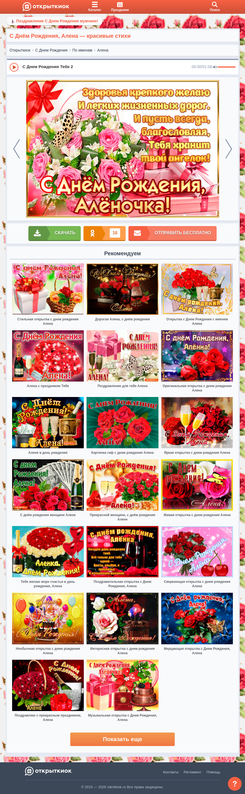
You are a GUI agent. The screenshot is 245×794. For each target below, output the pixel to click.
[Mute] (215, 67)
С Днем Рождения (51, 50)
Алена (103, 50)
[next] (228, 149)
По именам (82, 50)
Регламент (192, 772)
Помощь (213, 772)
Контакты (171, 772)
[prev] (16, 149)
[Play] (14, 67)
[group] (122, 67)
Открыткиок (20, 50)
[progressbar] (227, 67)
